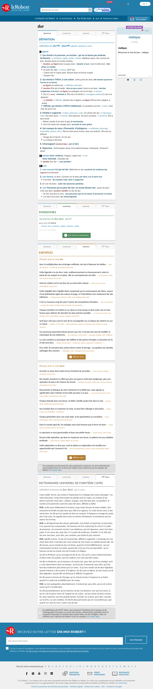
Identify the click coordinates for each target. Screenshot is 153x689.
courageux (90, 94)
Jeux (96, 18)
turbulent (78, 85)
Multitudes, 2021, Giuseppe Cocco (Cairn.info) (78, 351)
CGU (103, 686)
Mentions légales (76, 686)
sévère (65, 116)
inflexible (94, 128)
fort (86, 155)
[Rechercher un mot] (90, 10)
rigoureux (73, 113)
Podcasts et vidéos (111, 18)
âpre (66, 113)
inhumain (103, 128)
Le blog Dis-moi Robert (44, 18)
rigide (64, 58)
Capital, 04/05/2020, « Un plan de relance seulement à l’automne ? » (80, 343)
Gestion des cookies (92, 686)
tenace (99, 91)
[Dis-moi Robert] (102, 10)
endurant (100, 94)
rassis (63, 70)
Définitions (42, 4)
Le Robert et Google (114, 686)
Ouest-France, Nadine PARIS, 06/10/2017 (64, 441)
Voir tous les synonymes (78, 235)
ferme (44, 226)
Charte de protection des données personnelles (49, 686)
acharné (103, 116)
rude (81, 113)
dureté (78, 58)
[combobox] (64, 10)
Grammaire (87, 4)
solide (71, 58)
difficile (69, 85)
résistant (57, 58)
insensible (44, 131)
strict (59, 131)
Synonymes (56, 4)
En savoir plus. (56, 470)
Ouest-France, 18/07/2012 (102, 433)
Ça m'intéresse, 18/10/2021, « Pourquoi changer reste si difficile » (90, 335)
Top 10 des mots (83, 18)
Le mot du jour (64, 18)
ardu (105, 106)
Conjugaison (71, 4)
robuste (69, 226)
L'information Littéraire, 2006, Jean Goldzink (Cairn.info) (70, 297)
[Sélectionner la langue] (145, 4)
